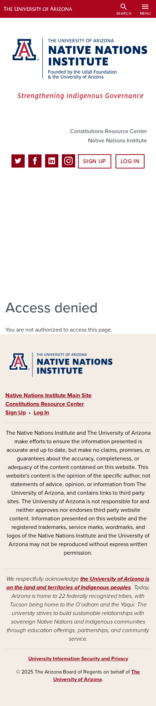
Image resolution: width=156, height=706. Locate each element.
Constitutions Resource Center (108, 131)
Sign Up (94, 161)
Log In (130, 161)
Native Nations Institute (117, 140)
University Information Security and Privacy (78, 659)
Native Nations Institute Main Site (48, 395)
